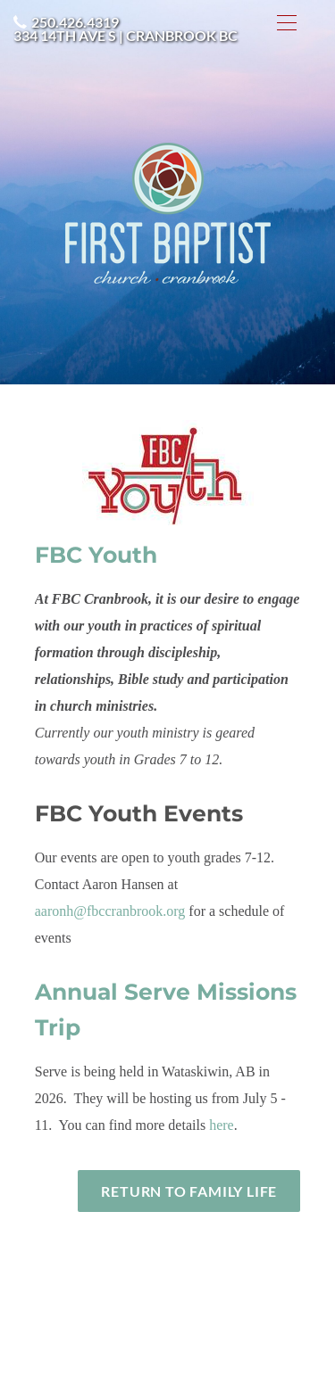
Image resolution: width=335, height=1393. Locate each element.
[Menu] (286, 22)
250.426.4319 (75, 21)
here (221, 1125)
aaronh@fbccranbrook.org (110, 911)
